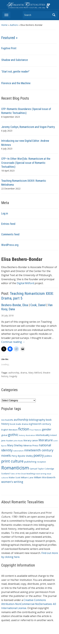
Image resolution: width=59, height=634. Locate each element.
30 (2, 315)
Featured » (9, 38)
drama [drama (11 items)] (25, 424)
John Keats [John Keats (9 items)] (18, 440)
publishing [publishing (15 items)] (30, 461)
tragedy (13, 376)
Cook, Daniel (38, 305)
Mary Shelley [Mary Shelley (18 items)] (15, 445)
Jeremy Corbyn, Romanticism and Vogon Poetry (28, 127)
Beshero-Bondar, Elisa (14, 305)
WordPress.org (9, 245)
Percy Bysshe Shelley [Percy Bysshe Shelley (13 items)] (22, 455)
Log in (4, 213)
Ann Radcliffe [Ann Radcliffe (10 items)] (7, 420)
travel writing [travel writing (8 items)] (40, 474)
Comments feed (10, 234)
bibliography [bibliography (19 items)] (37, 419)
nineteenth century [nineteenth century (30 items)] (38, 450)
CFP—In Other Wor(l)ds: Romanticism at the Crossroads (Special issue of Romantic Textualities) (25, 162)
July (6, 315)
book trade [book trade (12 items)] (15, 424)
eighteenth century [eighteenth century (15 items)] (40, 423)
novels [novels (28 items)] (6, 455)
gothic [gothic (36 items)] (13, 434)
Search (54, 15)
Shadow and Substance (14, 60)
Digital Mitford (25, 283)
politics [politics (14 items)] (48, 455)
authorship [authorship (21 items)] (21, 419)
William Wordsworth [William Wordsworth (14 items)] (44, 477)
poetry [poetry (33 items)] (39, 455)
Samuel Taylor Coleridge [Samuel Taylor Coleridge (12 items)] (42, 468)
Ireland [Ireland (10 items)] (53, 435)
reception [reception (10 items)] (41, 461)
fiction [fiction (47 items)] (23, 429)
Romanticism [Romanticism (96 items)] (15, 468)
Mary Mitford (35, 372)
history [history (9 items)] (22, 435)
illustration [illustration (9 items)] (30, 435)
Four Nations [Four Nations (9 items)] (35, 430)
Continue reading (13, 342)
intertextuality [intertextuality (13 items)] (43, 435)
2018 (11, 315)
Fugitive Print (8, 48)
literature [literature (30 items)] (46, 440)
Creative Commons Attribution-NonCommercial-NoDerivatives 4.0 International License (28, 604)
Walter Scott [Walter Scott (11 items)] (14, 477)
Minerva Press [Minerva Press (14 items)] (30, 445)
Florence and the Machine (16, 83)
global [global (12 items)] (4, 435)
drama (23, 372)
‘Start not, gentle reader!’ (15, 71)
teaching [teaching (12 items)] (30, 473)
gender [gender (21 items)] (46, 429)
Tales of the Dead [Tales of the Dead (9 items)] (18, 473)
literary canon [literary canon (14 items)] (31, 440)
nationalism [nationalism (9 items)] (18, 450)
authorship (13, 372)
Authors (14, 24)
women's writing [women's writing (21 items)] (12, 482)
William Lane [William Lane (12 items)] (27, 477)
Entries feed (8, 223)
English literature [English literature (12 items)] (9, 429)
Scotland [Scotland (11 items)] (5, 473)
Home (4, 24)
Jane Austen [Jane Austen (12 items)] (7, 440)
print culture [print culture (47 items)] (12, 461)
